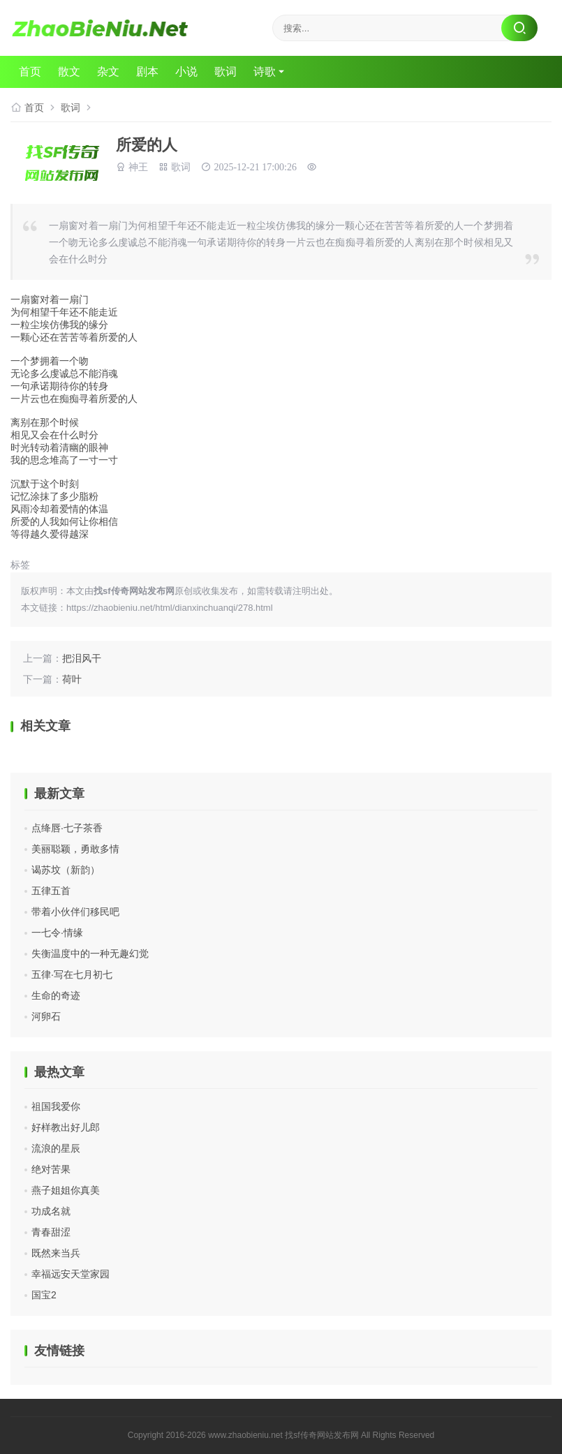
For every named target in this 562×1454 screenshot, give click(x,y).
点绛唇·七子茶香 (67, 827)
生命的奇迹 (55, 995)
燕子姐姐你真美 (65, 1190)
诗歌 (264, 71)
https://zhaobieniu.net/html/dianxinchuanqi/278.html (169, 607)
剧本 (147, 71)
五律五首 (51, 890)
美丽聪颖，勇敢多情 (75, 848)
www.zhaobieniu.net (245, 1435)
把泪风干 (81, 658)
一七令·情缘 (57, 932)
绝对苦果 (51, 1169)
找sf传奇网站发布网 (321, 1435)
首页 (30, 71)
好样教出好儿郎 (65, 1127)
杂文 (108, 71)
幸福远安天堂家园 (70, 1273)
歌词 (225, 71)
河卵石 (46, 1016)
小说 (186, 71)
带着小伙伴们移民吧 (75, 911)
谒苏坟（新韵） (65, 869)
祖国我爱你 (55, 1106)
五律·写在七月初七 (71, 974)
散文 (69, 71)
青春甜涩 (51, 1232)
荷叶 (72, 679)
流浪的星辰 (55, 1148)
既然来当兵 (55, 1253)
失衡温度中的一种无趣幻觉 (90, 953)
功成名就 (51, 1211)
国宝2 (44, 1294)
